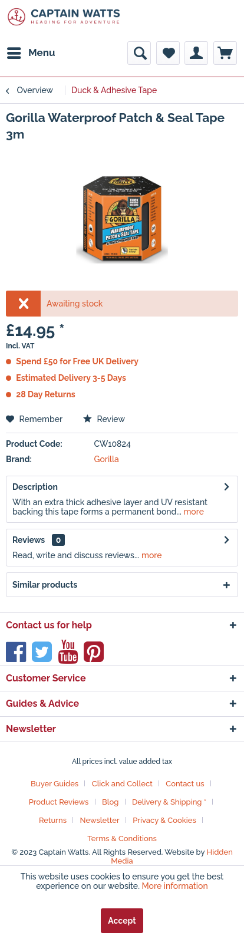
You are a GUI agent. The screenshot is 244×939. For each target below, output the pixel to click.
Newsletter (100, 820)
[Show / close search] (139, 53)
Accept (122, 920)
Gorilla (105, 459)
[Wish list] (168, 53)
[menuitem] (30, 53)
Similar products (44, 584)
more (193, 511)
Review (104, 419)
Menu (31, 51)
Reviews (28, 540)
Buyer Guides (54, 783)
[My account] (196, 53)
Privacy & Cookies (164, 820)
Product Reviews (59, 802)
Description (35, 487)
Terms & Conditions (122, 838)
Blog (110, 802)
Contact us (185, 783)
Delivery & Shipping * (169, 802)
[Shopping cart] (225, 53)
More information (175, 886)
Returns (53, 820)
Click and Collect (122, 783)
